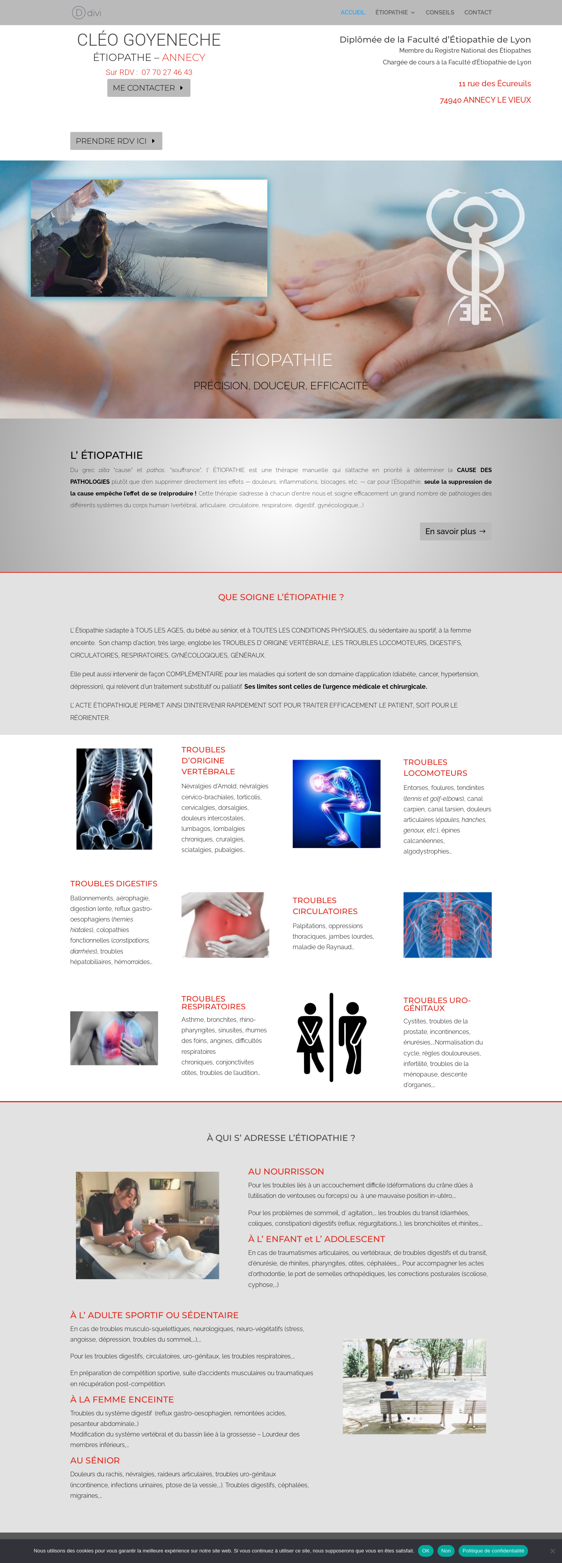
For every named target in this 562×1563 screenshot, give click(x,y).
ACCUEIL (353, 13)
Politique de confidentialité (493, 1551)
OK (425, 1551)
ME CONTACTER (144, 88)
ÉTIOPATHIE (391, 13)
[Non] (552, 1551)
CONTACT (478, 13)
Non (446, 1551)
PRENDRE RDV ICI (111, 141)
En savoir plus (450, 531)
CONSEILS (440, 13)
